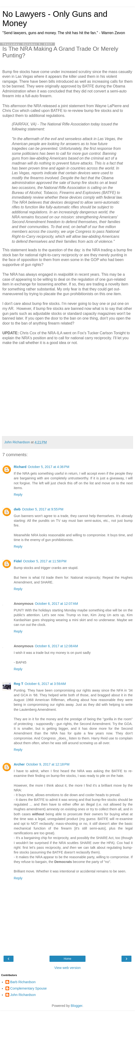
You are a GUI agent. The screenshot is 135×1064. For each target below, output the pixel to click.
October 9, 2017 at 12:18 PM (47, 764)
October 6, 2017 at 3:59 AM (45, 684)
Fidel (18, 561)
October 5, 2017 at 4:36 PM (48, 467)
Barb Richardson (23, 982)
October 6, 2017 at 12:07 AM (56, 603)
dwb (17, 509)
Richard (20, 467)
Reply (18, 494)
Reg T (18, 684)
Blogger (76, 1006)
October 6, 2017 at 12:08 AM (56, 646)
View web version (67, 968)
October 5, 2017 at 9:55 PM (42, 509)
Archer (19, 764)
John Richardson (23, 995)
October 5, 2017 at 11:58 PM (45, 561)
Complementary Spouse (28, 988)
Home (67, 958)
